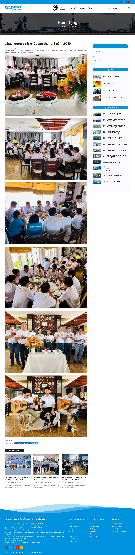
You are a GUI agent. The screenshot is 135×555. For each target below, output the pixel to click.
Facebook (18, 443)
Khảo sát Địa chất (116, 529)
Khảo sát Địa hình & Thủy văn (119, 531)
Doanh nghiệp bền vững (75, 526)
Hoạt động (72, 26)
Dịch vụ (82, 8)
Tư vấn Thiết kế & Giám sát (119, 524)
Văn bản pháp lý (94, 526)
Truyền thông (93, 536)
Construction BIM (116, 526)
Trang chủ (62, 26)
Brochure (71, 544)
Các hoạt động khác (14, 450)
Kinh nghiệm (72, 529)
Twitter (34, 443)
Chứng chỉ (71, 534)
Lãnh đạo (71, 531)
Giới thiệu (71, 524)
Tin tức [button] (107, 8)
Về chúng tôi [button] (72, 8)
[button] (130, 550)
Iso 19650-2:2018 (73, 539)
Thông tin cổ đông (74, 541)
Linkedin (26, 443)
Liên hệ (123, 8)
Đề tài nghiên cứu (94, 529)
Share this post (9, 443)
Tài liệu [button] (115, 8)
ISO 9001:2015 (73, 536)
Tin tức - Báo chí (94, 534)
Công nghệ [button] (91, 8)
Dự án (99, 8)
